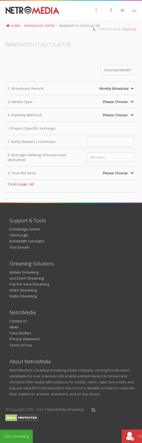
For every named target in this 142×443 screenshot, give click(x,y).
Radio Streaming (23, 296)
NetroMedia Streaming (65, 409)
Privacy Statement (24, 338)
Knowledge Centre (39, 26)
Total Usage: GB (21, 184)
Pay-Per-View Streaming (29, 284)
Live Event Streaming (27, 278)
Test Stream (19, 247)
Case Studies (20, 332)
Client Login (19, 235)
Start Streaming (16, 436)
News (14, 327)
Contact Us (18, 321)
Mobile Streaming (24, 272)
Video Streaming (23, 290)
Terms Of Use (21, 345)
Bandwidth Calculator (27, 241)
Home (13, 26)
